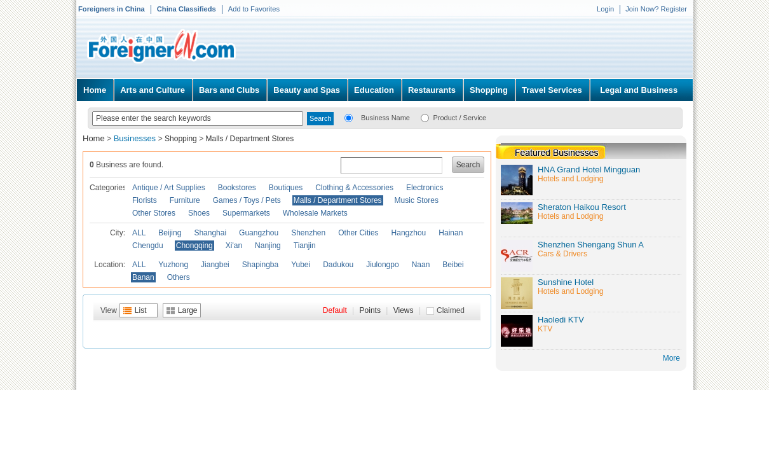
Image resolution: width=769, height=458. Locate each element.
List (141, 310)
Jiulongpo (382, 264)
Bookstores (237, 187)
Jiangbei (215, 264)
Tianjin (305, 245)
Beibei (452, 264)
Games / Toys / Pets (247, 200)
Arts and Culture (152, 90)
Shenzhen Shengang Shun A (591, 244)
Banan (143, 277)
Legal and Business (638, 90)
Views (403, 310)
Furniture (185, 200)
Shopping (489, 90)
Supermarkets (246, 213)
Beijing (169, 232)
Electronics (425, 187)
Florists (144, 200)
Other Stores (153, 213)
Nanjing (268, 245)
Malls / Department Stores (249, 138)
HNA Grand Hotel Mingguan (589, 169)
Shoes (199, 213)
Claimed (451, 310)
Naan (421, 264)
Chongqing (194, 245)
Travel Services (552, 90)
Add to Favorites (254, 9)
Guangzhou (258, 232)
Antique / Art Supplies (168, 187)
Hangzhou (408, 232)
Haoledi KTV (561, 319)
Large (188, 310)
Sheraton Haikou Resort (582, 207)
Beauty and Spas (306, 90)
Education (374, 90)
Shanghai (210, 232)
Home (94, 90)
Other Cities (358, 232)
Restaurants (432, 90)
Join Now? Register (656, 9)
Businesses (136, 138)
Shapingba (260, 264)
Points (370, 310)
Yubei (300, 264)
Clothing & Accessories (354, 187)
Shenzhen (308, 232)
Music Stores (417, 200)
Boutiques (286, 187)
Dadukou (338, 264)
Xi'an (234, 245)
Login (605, 9)
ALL (139, 232)
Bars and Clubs (229, 90)
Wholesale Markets (315, 213)
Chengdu (147, 245)
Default (335, 310)
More (671, 358)
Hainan (451, 232)
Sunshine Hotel (566, 282)
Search (468, 164)
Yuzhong (173, 264)
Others (178, 277)
